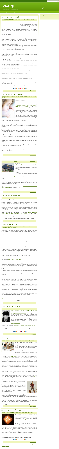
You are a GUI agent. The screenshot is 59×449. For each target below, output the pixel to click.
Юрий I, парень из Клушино (11, 306)
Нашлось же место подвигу (11, 196)
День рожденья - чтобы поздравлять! (14, 410)
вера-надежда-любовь (24, 340)
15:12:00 (15, 161)
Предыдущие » (35, 444)
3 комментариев (33, 442)
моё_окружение (4, 227)
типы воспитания (14, 356)
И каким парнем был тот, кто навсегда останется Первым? (24, 325)
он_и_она (3, 97)
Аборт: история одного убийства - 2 (13, 94)
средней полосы (26, 419)
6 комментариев (33, 220)
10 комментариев (33, 192)
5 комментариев (33, 155)
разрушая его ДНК (24, 271)
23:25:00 (16, 226)
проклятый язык (18, 251)
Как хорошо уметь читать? (10, 17)
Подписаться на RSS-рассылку (12, 12)
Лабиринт (9, 6)
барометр (33, 414)
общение (8, 227)
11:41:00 (16, 340)
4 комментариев (33, 90)
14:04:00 (15, 412)
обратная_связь (31, 340)
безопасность (28, 96)
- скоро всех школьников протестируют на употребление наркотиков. (14, 176)
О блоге (22, 12)
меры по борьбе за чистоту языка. (14, 259)
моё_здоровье (33, 96)
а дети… (35, 376)
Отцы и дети (6, 338)
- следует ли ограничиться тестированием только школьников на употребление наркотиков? (18, 179)
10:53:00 (16, 19)
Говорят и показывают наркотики (12, 159)
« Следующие (3, 444)
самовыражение (13, 227)
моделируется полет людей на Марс (18, 313)
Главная (1, 12)
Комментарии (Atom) (5, 446)
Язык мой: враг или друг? (10, 224)
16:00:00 (14, 96)
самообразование (32, 19)
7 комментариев (33, 334)
